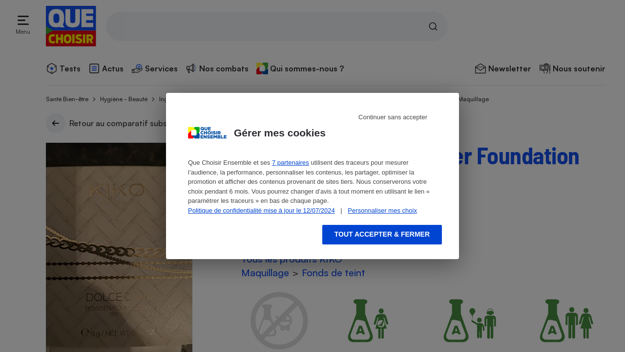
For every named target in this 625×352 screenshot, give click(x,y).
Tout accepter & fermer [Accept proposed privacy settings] (382, 234)
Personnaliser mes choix (382, 210)
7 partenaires (290, 162)
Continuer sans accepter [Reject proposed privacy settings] (392, 117)
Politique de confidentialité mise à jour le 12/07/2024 (261, 210)
